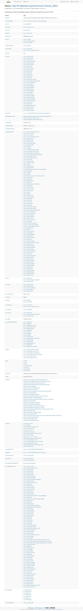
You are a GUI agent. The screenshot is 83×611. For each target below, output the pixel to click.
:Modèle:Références (29, 343)
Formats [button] (26, 1)
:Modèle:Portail (28, 341)
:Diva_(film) (27, 182)
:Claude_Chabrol (29, 64)
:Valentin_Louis (28, 275)
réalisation (8, 309)
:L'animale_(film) (28, 434)
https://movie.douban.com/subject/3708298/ (32, 412)
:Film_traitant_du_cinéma (30, 157)
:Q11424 (27, 368)
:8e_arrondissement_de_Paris (31, 136)
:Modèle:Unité (28, 344)
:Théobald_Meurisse (29, 247)
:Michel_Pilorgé (28, 583)
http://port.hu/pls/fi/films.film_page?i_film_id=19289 (34, 407)
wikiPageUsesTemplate (11, 322)
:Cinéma (27, 164)
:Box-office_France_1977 (30, 482)
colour (7, 24)
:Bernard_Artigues (29, 265)
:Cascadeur (27, 148)
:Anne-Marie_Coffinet (29, 61)
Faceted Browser (65, 1)
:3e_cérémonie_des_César (31, 467)
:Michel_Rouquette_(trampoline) (32, 585)
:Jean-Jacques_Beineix (30, 208)
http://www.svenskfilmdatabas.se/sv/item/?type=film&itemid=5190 (37, 384)
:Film (25, 362)
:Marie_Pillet (28, 103)
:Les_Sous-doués (29, 536)
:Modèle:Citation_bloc (30, 326)
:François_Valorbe (29, 511)
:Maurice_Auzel (28, 108)
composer (7, 27)
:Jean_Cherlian (28, 84)
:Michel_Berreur (28, 581)
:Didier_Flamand (28, 67)
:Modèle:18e (28, 322)
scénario (8, 312)
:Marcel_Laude (28, 268)
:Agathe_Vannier (29, 56)
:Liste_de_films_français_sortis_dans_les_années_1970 (36, 539)
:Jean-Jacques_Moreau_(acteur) (32, 80)
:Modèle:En (27, 333)
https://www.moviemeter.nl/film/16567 (31, 417)
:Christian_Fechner (29, 162)
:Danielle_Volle (28, 177)
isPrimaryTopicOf (9, 455)
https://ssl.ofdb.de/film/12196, (29, 410)
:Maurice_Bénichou (29, 110)
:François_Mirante (29, 510)
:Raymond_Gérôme (29, 95)
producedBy (8, 48)
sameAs (7, 423)
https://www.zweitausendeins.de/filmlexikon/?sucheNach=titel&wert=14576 (38, 409)
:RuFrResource (27, 594)
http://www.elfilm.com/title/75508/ (30, 418)
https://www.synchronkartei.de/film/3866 (32, 402)
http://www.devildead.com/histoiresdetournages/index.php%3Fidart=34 (38, 116)
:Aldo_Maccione (28, 58)
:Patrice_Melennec (29, 90)
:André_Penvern (28, 59)
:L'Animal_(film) (28, 455)
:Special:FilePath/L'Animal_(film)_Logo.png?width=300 (37, 113)
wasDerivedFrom (9, 449)
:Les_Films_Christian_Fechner (31, 50)
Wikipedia (32, 609)
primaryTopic (9, 602)
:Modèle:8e (27, 323)
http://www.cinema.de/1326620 (30, 392)
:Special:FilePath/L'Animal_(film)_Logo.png (34, 452)
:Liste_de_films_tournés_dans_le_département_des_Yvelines (38, 541)
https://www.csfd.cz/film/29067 (30, 400)
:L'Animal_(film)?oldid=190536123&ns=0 (34, 449)
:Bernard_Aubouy (29, 144)
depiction (7, 452)
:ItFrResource (27, 598)
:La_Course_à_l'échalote (30, 223)
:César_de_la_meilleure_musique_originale (34, 175)
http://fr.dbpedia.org (27, 8)
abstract (7, 17)
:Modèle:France (28, 336)
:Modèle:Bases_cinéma (30, 325)
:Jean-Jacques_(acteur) (30, 79)
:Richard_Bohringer (29, 97)
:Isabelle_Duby (28, 267)
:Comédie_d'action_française (31, 149)
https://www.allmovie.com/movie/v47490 (32, 387)
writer (7, 278)
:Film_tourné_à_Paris (30, 156)
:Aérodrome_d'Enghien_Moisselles (32, 479)
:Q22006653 (27, 24)
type (6, 360)
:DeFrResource (27, 591)
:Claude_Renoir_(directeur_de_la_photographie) (35, 20)
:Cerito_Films (28, 48)
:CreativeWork (28, 365)
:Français (27, 45)
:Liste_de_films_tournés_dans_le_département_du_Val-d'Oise (38, 542)
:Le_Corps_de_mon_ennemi (31, 224)
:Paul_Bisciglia (28, 92)
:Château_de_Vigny (29, 489)
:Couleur (27, 174)
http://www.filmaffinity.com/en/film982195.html (33, 397)
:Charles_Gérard (29, 63)
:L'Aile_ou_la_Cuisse (29, 219)
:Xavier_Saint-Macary (29, 100)
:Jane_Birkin (28, 77)
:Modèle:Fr (27, 335)
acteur (7, 284)
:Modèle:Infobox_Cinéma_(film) (31, 338)
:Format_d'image (29, 188)
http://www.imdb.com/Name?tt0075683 (31, 394)
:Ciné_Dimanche (29, 490)
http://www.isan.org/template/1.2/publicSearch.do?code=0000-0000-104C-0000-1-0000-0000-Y (43, 415)
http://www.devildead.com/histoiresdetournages (33, 119)
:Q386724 (27, 370)
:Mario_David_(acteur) (30, 105)
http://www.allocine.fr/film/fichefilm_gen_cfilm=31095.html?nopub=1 (37, 381)
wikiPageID (8, 122)
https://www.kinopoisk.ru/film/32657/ (31, 389)
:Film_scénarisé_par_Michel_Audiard (33, 154)
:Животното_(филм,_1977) (31, 426)
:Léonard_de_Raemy (29, 544)
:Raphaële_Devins (29, 273)
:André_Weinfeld (29, 474)
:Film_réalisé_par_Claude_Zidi (31, 153)
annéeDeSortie (9, 294)
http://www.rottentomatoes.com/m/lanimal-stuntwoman (34, 383)
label (6, 376)
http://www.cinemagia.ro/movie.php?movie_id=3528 (34, 405)
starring (7, 56)
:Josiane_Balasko (29, 87)
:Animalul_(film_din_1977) (30, 439)
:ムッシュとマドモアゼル (30, 436)
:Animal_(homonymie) (30, 463)
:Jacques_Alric (28, 76)
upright (7, 319)
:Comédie (27, 39)
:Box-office (27, 146)
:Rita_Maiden (28, 557)
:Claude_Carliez (28, 166)
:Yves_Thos (28, 254)
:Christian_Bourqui (29, 270)
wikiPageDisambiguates (11, 463)
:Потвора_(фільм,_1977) (30, 443)
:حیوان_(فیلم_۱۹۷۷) (29, 431)
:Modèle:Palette (28, 340)
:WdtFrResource (28, 599)
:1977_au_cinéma (29, 133)
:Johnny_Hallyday (29, 85)
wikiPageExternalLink (10, 116)
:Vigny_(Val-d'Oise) (29, 565)
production (8, 304)
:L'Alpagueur (28, 221)
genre (7, 39)
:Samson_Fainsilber (29, 98)
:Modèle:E (27, 331)
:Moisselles (27, 546)
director (7, 33)
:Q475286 (27, 425)
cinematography (9, 20)
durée (7, 297)
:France (27, 30)
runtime (7, 53)
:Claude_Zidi (28, 33)
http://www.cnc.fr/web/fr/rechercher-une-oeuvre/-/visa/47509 (36, 396)
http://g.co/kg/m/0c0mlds (28, 446)
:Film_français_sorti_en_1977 (31, 151)
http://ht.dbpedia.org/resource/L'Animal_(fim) (32, 433)
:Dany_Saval (28, 66)
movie (13, 8)
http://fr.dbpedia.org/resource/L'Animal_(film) (35, 5)
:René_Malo (28, 239)
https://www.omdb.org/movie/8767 (30, 413)
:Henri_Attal (28, 72)
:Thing (25, 360)
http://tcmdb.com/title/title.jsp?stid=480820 (32, 404)
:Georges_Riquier (29, 197)
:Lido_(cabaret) (28, 537)
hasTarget (8, 589)
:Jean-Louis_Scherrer (29, 211)
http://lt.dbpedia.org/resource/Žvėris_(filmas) (32, 438)
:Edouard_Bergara (29, 271)
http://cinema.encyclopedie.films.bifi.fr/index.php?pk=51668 (35, 379)
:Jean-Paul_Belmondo (30, 82)
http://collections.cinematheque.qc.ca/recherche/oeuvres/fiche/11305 (37, 391)
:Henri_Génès (28, 74)
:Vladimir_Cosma (29, 27)
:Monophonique (28, 227)
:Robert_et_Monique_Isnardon (31, 242)
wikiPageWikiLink (9, 131)
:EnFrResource (27, 596)
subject (7, 349)
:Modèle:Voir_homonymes (30, 346)
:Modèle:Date (28, 330)
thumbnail (7, 113)
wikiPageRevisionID (10, 128)
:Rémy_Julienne (28, 244)
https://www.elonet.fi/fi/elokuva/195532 (31, 420)
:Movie (26, 367)
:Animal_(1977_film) (28, 423)
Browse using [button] (18, 1)
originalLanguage (9, 45)
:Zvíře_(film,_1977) (29, 428)
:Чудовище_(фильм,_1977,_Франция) (33, 441)
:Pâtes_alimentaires (29, 234)
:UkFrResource (27, 589)
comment (7, 373)
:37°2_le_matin (28, 135)
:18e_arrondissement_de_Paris (31, 131)
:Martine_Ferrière (29, 106)
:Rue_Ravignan (28, 559)
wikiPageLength (9, 125)
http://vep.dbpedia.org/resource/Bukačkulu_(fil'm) (33, 444)
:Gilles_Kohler (28, 71)
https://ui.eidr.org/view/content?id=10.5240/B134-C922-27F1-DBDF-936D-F (39, 399)
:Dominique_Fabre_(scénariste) (31, 183)
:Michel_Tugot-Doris (29, 263)
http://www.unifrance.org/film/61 (30, 386)
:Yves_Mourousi (28, 102)
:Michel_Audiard (28, 262)
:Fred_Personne (28, 69)
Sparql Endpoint (74, 1)
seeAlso (7, 379)
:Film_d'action (28, 42)
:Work (25, 364)
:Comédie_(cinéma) (29, 40)
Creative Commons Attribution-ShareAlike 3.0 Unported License (52, 609)
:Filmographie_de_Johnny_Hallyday (32, 507)
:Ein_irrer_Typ (28, 430)
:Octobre (27, 229)
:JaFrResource (27, 593)
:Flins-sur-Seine (28, 508)
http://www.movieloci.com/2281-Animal (31, 117)
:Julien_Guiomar (28, 89)
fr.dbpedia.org (43, 8)
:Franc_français (28, 190)
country (7, 30)
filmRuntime (8, 36)
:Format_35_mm (28, 187)
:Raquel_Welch (28, 93)
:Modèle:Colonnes (29, 328)
